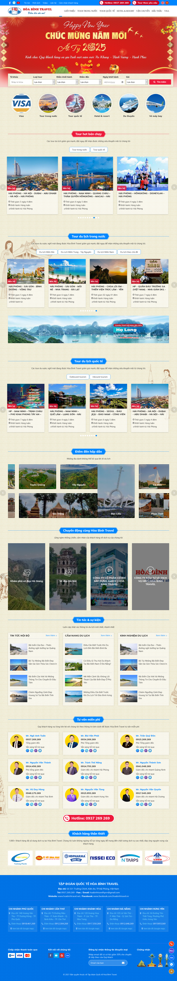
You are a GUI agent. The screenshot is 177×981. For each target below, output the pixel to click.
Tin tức (27, 3)
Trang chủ (60, 11)
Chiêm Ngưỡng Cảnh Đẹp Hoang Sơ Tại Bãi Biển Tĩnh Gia (41, 695)
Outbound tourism (78, 376)
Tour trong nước (75, 116)
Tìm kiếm (161, 82)
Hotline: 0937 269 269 (90, 818)
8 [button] (94, 217)
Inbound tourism (100, 376)
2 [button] (81, 217)
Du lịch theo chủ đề (129, 252)
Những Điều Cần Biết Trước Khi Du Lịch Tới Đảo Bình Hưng (98, 694)
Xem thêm (50, 635)
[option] (21, 104)
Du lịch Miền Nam (106, 252)
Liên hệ (53, 3)
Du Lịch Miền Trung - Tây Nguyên (76, 252)
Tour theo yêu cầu (147, 2)
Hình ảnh (36, 3)
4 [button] (85, 217)
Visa (48, 116)
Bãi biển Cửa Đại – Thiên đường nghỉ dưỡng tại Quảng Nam (42, 648)
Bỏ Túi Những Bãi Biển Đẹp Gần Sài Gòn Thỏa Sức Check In (43, 662)
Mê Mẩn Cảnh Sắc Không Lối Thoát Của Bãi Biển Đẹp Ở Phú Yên (97, 679)
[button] (6, 45)
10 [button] (98, 217)
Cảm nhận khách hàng (68, 3)
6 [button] (89, 217)
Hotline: (117, 2)
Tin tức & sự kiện (88, 620)
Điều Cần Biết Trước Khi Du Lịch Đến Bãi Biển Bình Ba (96, 646)
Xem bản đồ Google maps (23, 928)
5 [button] (87, 217)
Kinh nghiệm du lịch (134, 635)
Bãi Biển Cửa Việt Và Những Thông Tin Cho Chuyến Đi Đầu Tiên (42, 679)
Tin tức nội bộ (19, 635)
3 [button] (83, 217)
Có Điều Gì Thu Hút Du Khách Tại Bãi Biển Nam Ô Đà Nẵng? (97, 662)
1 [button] (78, 217)
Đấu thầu (21, 116)
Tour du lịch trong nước (88, 236)
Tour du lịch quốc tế (88, 361)
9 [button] (96, 217)
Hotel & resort (128, 116)
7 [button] (92, 217)
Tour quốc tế (102, 116)
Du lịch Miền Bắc (47, 252)
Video (45, 3)
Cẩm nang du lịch (77, 635)
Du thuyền (155, 116)
